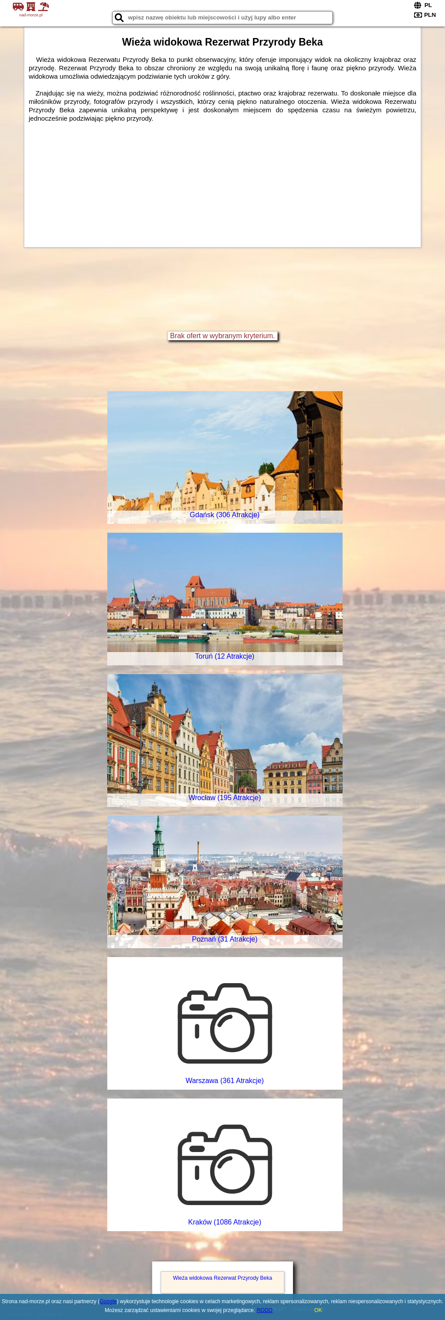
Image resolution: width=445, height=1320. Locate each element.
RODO (264, 1310)
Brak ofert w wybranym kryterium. (222, 336)
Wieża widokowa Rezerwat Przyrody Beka (222, 1278)
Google (108, 1301)
